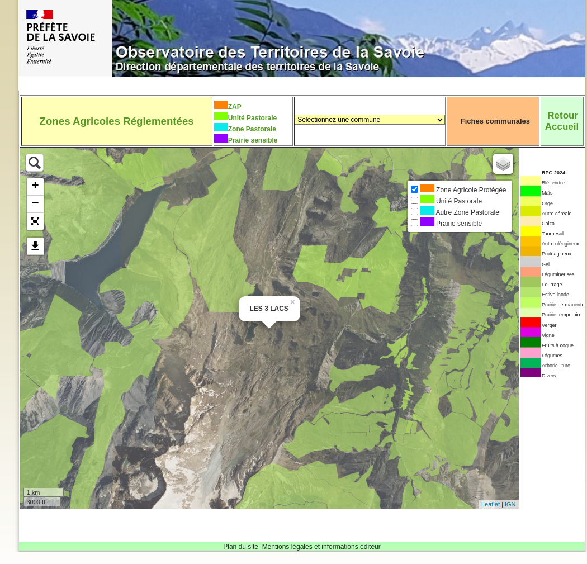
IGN (510, 504)
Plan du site (240, 547)
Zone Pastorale (252, 129)
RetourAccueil (562, 121)
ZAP (235, 107)
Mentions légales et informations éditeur (321, 547)
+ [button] (35, 186)
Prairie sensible (253, 140)
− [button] (35, 204)
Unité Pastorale (252, 118)
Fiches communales (495, 121)
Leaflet (490, 504)
